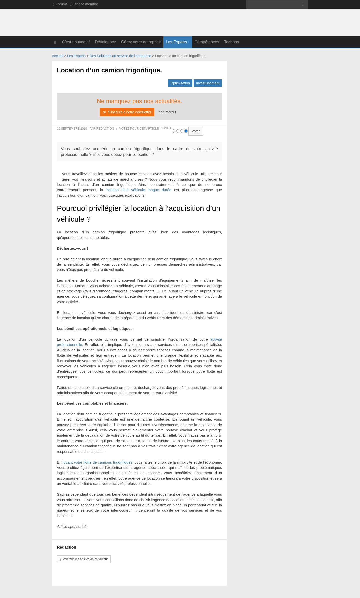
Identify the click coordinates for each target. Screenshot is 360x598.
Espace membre (84, 4)
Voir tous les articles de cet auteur (84, 559)
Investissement (208, 83)
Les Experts (176, 42)
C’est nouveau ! (76, 42)
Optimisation (180, 83)
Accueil (57, 56)
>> (303, 4)
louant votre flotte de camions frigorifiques (97, 462)
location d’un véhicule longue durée (139, 190)
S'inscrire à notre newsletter (127, 112)
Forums (60, 4)
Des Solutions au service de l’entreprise (120, 56)
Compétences (206, 42)
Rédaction (105, 128)
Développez (105, 42)
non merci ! (167, 112)
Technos (231, 42)
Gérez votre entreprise (141, 42)
